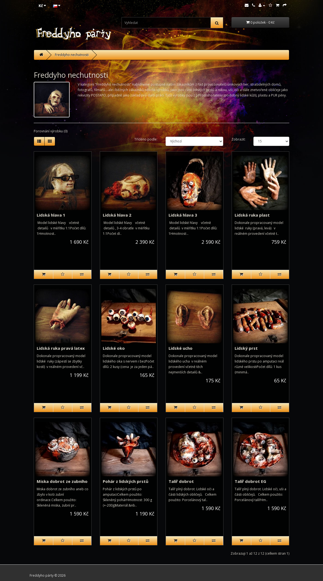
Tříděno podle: (145, 139)
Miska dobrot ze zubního (62, 481)
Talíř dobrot (181, 481)
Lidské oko (114, 348)
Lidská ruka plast (252, 215)
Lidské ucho (180, 348)
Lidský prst (246, 348)
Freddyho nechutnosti (72, 54)
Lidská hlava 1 (51, 215)
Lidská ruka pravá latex (61, 348)
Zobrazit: (238, 139)
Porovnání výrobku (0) (50, 131)
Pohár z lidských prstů (125, 481)
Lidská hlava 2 (117, 215)
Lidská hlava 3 (183, 215)
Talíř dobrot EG (250, 481)
